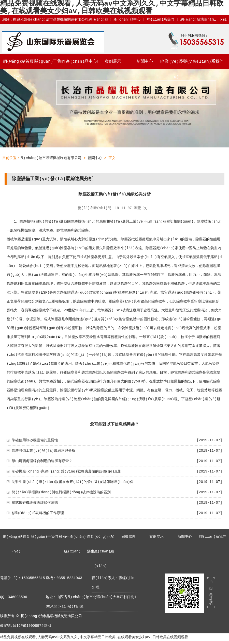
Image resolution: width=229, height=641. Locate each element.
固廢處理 (128, 537)
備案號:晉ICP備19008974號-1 (25, 626)
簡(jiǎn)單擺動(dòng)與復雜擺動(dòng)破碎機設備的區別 (61, 492)
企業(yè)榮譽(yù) (176, 69)
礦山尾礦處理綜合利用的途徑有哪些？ (42, 461)
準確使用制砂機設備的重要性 (35, 440)
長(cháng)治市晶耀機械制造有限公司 (50, 158)
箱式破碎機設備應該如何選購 (35, 503)
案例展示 (113, 61)
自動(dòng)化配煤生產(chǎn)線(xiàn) (100, 551)
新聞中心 (145, 61)
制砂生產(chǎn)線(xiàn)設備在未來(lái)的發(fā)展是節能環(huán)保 (73, 482)
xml (223, 20)
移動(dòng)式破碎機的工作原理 (38, 513)
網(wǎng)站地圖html (198, 20)
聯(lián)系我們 (160, 20)
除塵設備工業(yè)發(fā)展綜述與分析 (43, 451)
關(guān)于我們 (49, 61)
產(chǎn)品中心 (126, 20)
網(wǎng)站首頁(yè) (18, 69)
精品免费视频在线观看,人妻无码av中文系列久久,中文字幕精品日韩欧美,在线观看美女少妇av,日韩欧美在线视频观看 (94, 637)
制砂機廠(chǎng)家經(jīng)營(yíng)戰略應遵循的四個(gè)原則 (66, 471)
